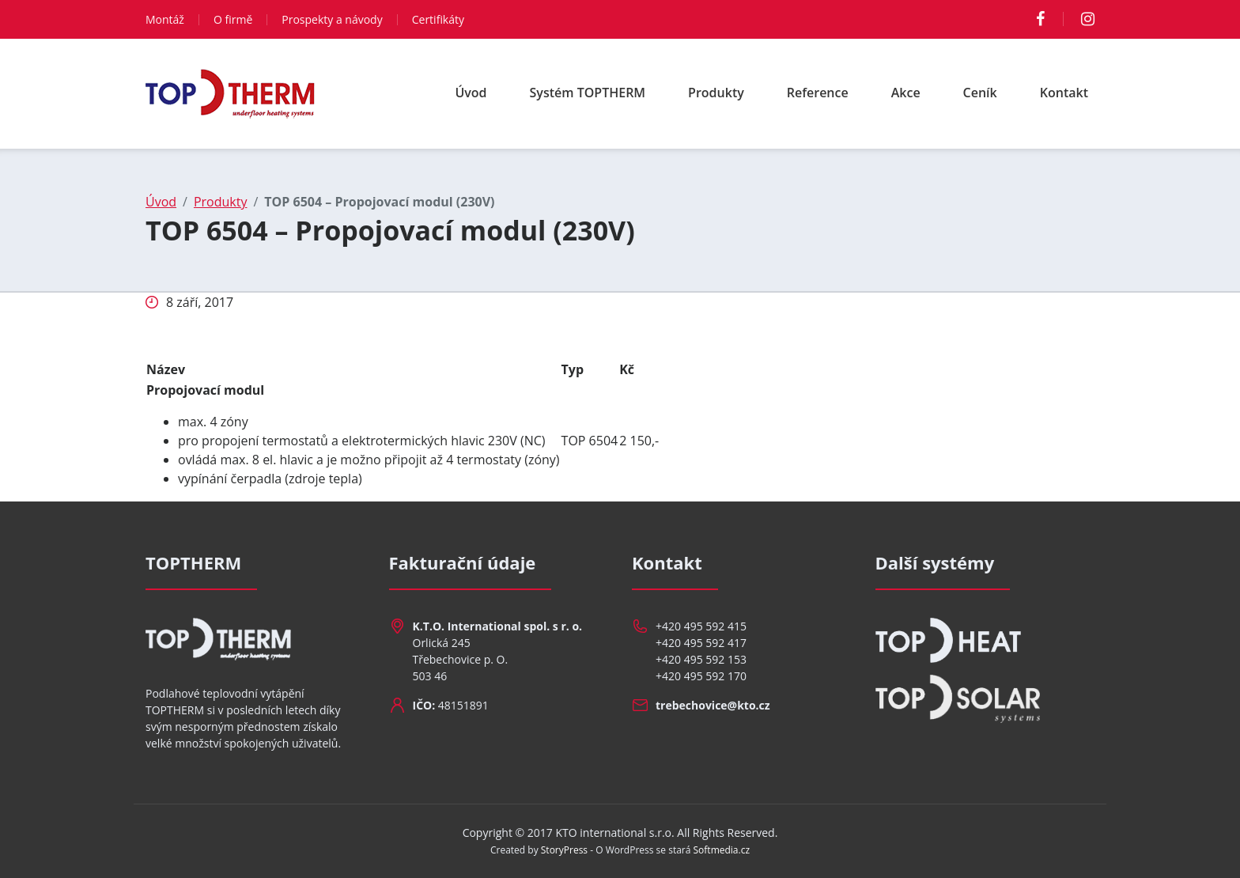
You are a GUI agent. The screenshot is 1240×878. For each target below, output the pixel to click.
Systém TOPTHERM (588, 92)
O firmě (233, 19)
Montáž (165, 19)
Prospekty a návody (332, 19)
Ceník (980, 92)
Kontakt (1064, 92)
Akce (906, 92)
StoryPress (564, 850)
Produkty (716, 92)
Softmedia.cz (722, 850)
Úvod (470, 92)
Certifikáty (438, 19)
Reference (818, 92)
